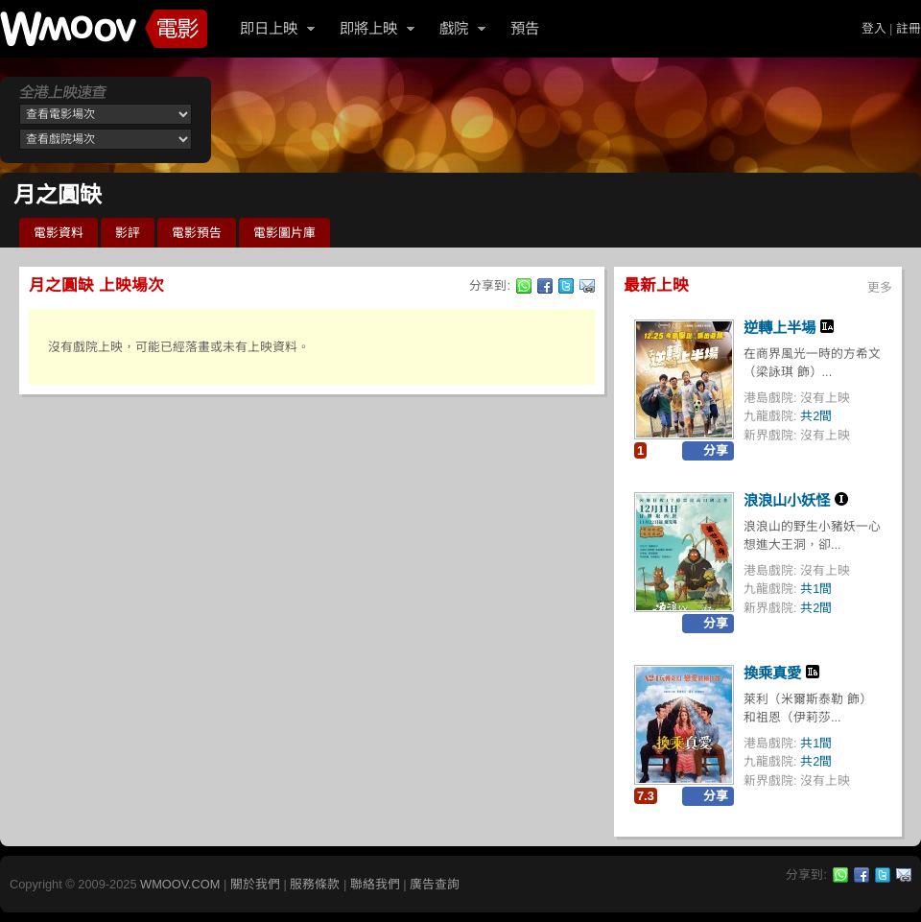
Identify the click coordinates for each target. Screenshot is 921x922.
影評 (127, 232)
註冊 (908, 28)
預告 (524, 28)
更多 (879, 287)
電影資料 (58, 232)
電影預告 (197, 232)
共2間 (816, 416)
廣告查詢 (435, 884)
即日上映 (268, 28)
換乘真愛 (772, 673)
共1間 (816, 588)
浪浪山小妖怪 (787, 500)
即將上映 (368, 28)
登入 (874, 28)
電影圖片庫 (284, 232)
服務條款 (315, 884)
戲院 (453, 28)
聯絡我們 (375, 884)
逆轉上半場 (779, 327)
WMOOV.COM (180, 884)
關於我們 (255, 884)
